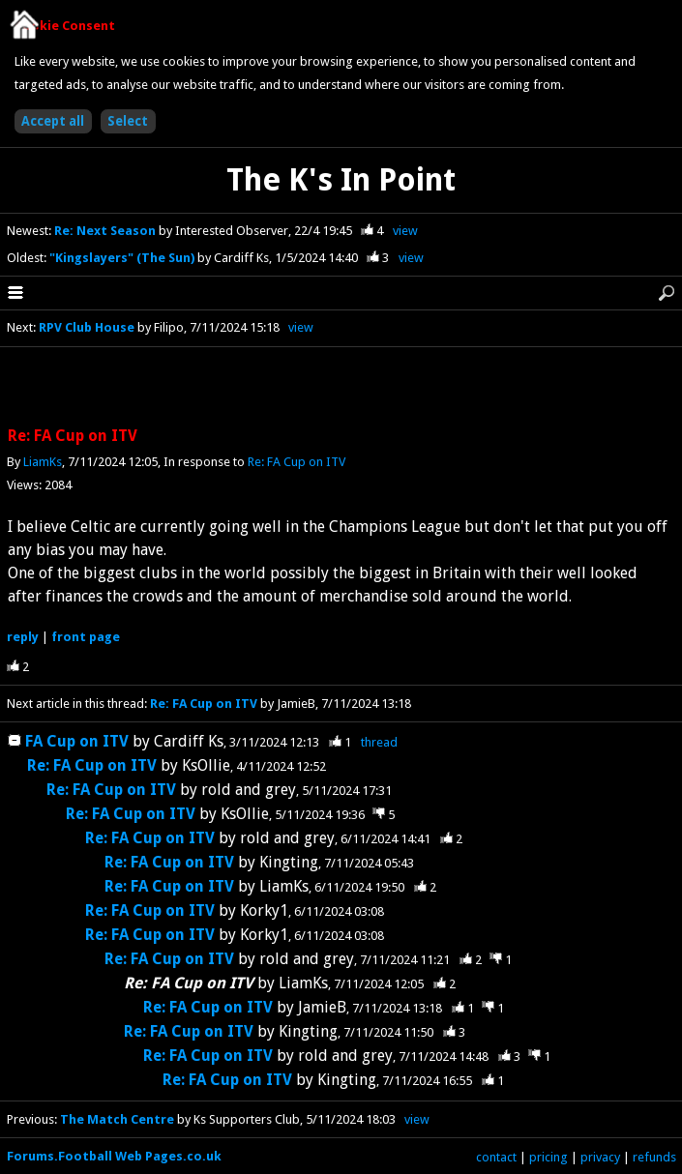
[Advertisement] (341, 388)
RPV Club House (86, 327)
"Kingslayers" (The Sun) (123, 257)
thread (379, 742)
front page (85, 637)
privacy (600, 1157)
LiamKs (42, 462)
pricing (548, 1157)
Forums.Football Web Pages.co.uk (114, 1156)
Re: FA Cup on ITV (296, 462)
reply (23, 637)
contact (496, 1157)
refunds (654, 1157)
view (405, 230)
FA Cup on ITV (77, 741)
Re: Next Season (106, 230)
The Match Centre (117, 1119)
